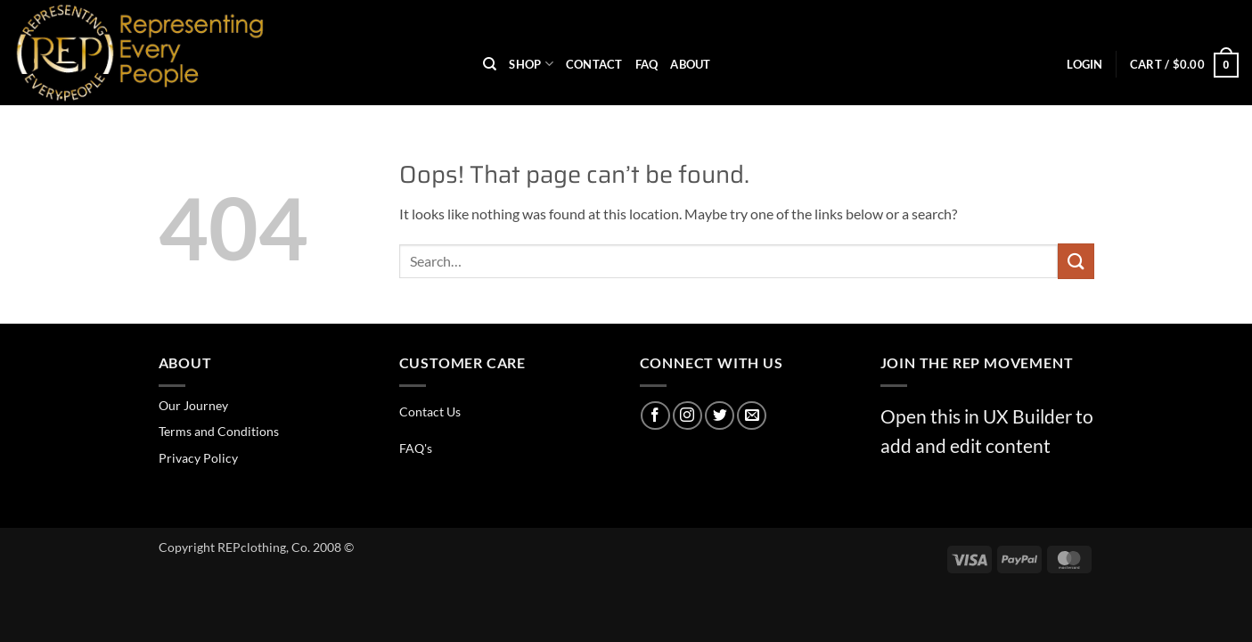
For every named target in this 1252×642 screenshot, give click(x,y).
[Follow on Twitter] (719, 416)
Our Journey (193, 405)
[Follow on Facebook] (655, 416)
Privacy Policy (198, 457)
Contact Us (430, 411)
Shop (530, 63)
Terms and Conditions (219, 431)
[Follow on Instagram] (687, 416)
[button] (1084, 64)
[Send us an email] (751, 416)
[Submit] (1075, 260)
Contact (594, 64)
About (690, 64)
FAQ (647, 64)
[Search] (489, 64)
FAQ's (415, 448)
